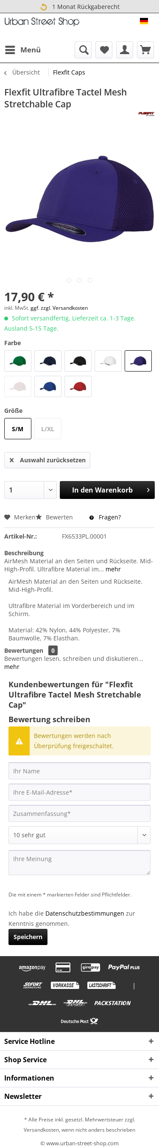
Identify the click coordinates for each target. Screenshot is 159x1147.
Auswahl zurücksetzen (48, 458)
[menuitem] (22, 49)
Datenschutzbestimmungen (84, 913)
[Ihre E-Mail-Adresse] (79, 792)
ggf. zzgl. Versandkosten (59, 307)
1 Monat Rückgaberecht (79, 7)
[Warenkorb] (145, 49)
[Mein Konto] (124, 49)
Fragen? (105, 517)
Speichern (28, 937)
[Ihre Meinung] (79, 862)
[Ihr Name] (79, 770)
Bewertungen (23, 650)
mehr (112, 569)
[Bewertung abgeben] (79, 835)
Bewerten (55, 517)
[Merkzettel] (103, 49)
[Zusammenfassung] (79, 813)
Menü (23, 49)
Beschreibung (24, 553)
